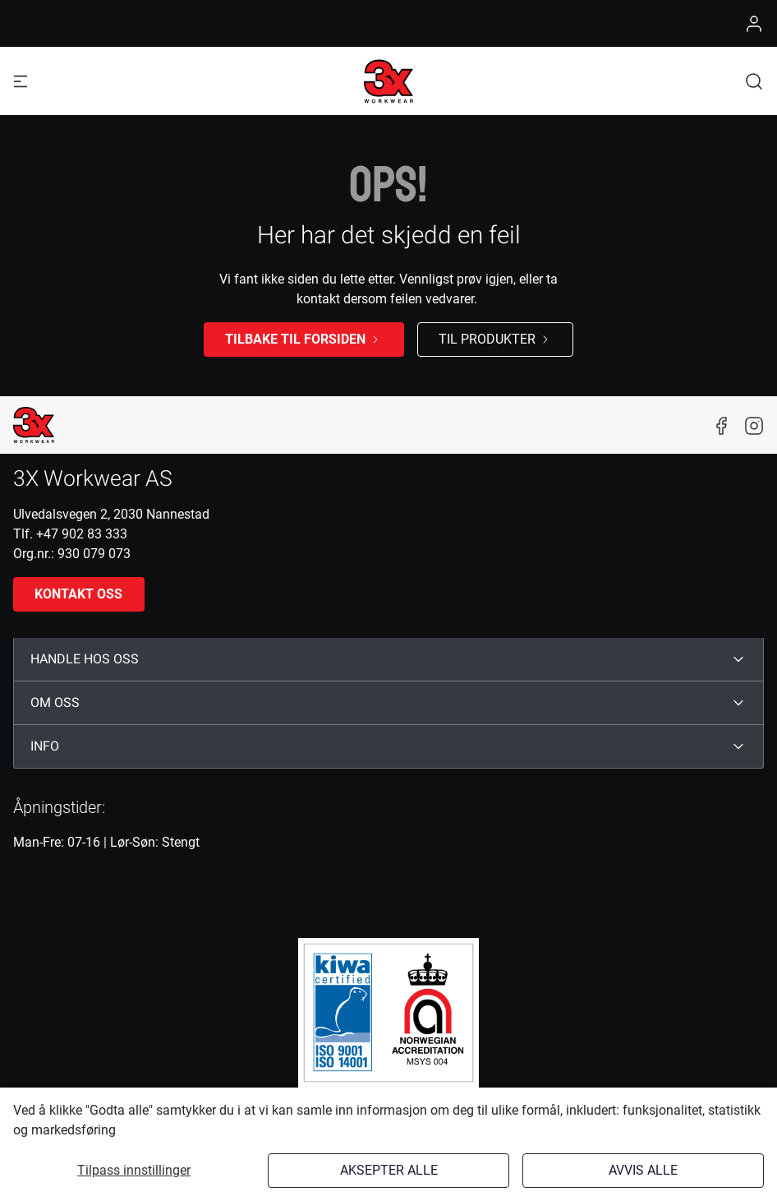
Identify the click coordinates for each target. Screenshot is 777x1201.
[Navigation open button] (20, 81)
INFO (44, 746)
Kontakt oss (78, 594)
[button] (754, 81)
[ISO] (388, 1013)
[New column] (33, 425)
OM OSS (55, 703)
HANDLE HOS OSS (84, 659)
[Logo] (388, 81)
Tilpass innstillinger (134, 1170)
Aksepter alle (389, 1170)
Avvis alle (643, 1170)
